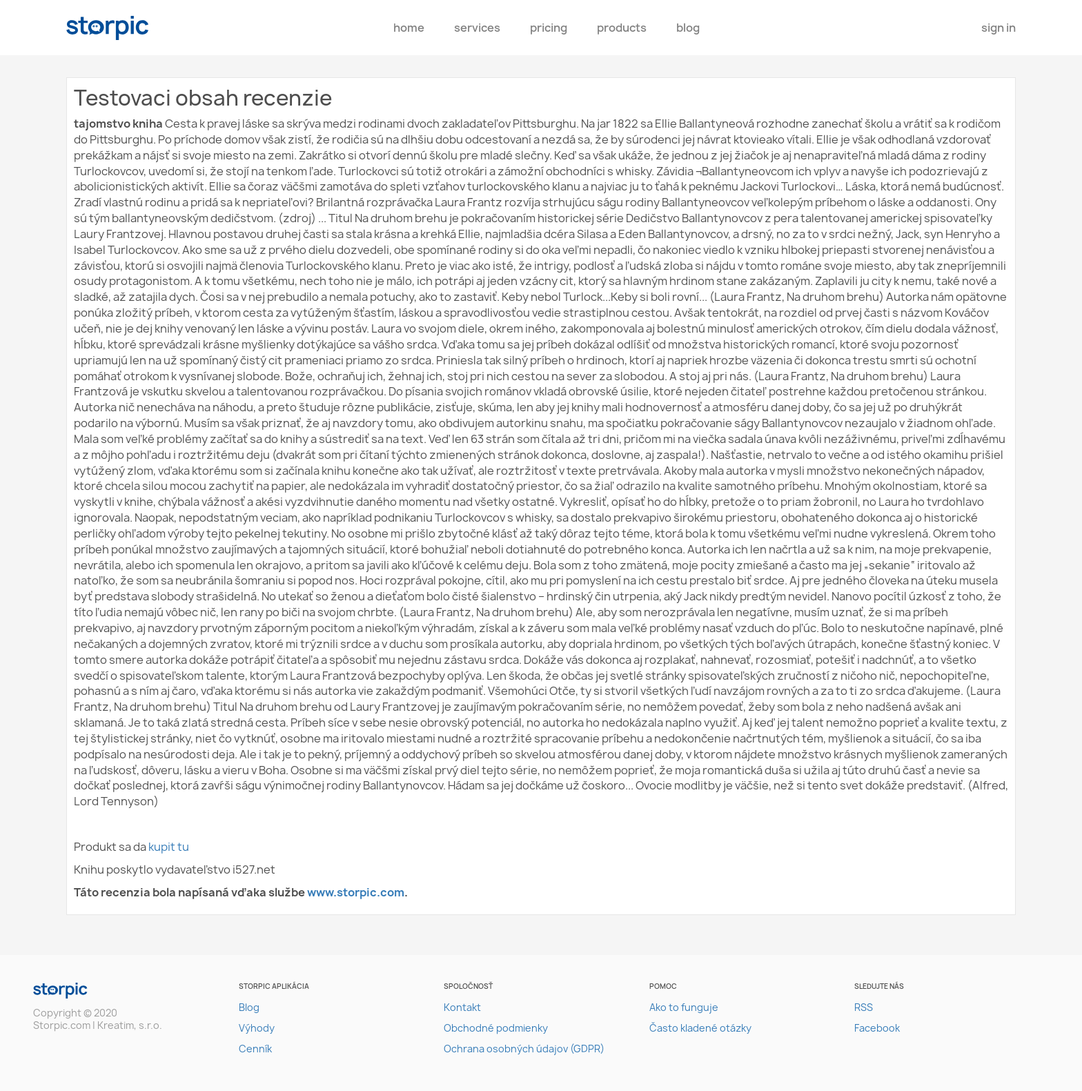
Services (477, 27)
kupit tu (168, 846)
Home (408, 27)
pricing (548, 27)
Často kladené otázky (700, 1027)
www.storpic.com (355, 892)
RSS (863, 1007)
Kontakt (462, 1007)
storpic (107, 28)
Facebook (877, 1027)
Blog (688, 27)
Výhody (257, 1027)
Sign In (998, 27)
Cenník (255, 1048)
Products (622, 27)
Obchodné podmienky (496, 1027)
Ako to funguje (683, 1007)
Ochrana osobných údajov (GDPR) (524, 1048)
